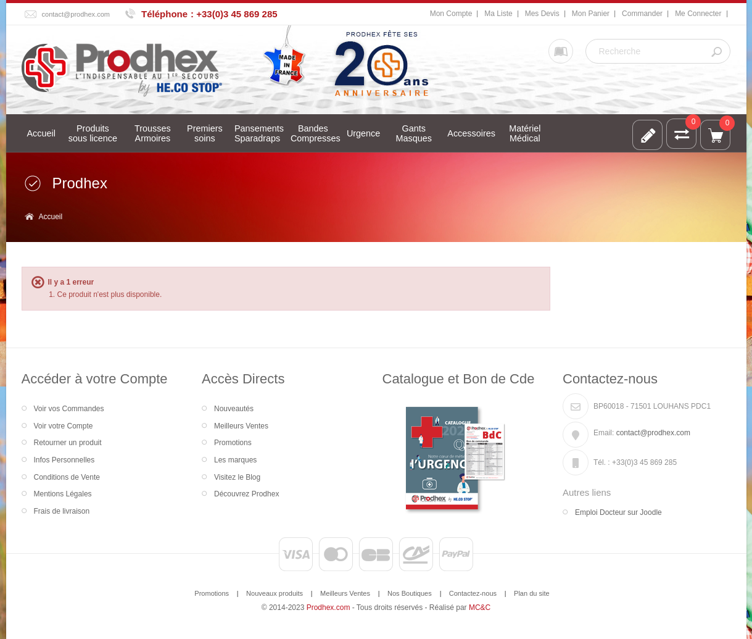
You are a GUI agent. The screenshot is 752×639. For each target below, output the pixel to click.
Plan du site (532, 593)
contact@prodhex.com (76, 14)
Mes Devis (542, 13)
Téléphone (164, 14)
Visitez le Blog (237, 477)
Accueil (51, 216)
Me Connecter (698, 13)
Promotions (233, 442)
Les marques (235, 460)
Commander (642, 13)
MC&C (479, 607)
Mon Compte (451, 13)
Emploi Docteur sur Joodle (618, 512)
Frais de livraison (62, 511)
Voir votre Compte (63, 426)
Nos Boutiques (409, 593)
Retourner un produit (68, 442)
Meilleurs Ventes (241, 426)
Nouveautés (234, 408)
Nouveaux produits (274, 593)
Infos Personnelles (64, 460)
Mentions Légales (63, 494)
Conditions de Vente (67, 477)
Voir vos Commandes (69, 408)
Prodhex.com (328, 607)
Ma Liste (498, 13)
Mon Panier (590, 13)
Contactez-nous (473, 593)
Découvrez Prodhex (246, 494)
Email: (603, 432)
